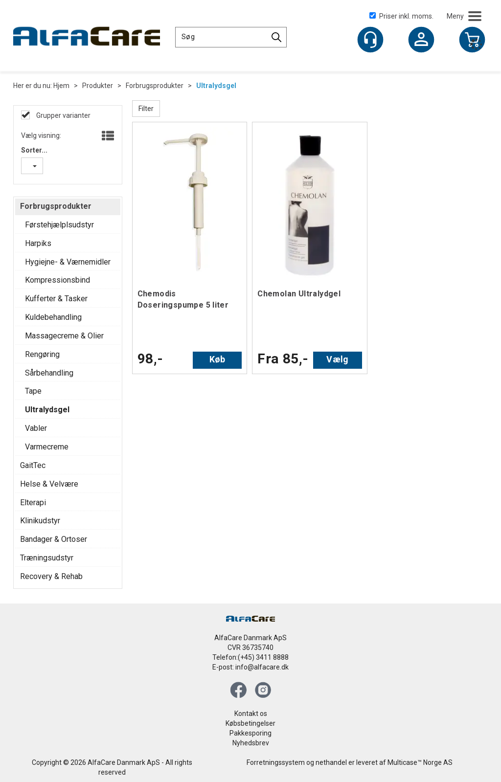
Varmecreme (46, 446)
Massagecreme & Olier (64, 335)
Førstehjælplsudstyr (59, 224)
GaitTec (33, 465)
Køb (217, 359)
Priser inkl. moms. (401, 16)
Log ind (421, 40)
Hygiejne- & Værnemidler (68, 262)
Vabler (36, 428)
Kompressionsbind (57, 280)
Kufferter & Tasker (56, 298)
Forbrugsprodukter (154, 85)
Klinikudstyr (40, 520)
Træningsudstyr (46, 557)
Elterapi (33, 502)
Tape (33, 391)
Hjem (61, 85)
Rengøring (42, 354)
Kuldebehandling (53, 317)
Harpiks (38, 243)
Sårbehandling (49, 373)
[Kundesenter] (370, 39)
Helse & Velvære (49, 484)
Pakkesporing (250, 733)
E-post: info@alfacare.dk (250, 667)
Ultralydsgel (216, 85)
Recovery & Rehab (51, 576)
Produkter (97, 85)
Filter (146, 108)
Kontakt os (250, 713)
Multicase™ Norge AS (420, 762)
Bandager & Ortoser (53, 539)
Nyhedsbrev (250, 743)
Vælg (337, 359)
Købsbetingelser (250, 723)
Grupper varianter (63, 115)
